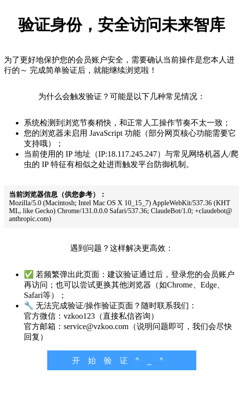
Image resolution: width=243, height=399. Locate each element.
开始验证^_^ (121, 360)
